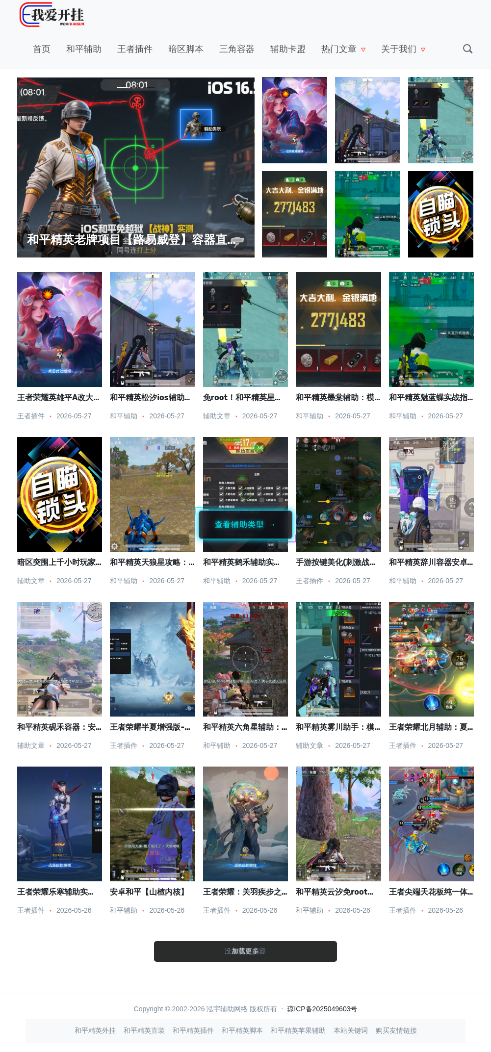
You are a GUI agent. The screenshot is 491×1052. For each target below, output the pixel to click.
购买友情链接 (396, 1030)
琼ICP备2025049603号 (322, 1009)
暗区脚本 (186, 49)
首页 (42, 49)
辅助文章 (217, 416)
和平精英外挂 (95, 1030)
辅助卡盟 (288, 49)
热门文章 (339, 49)
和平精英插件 (193, 1030)
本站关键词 (351, 1030)
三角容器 (237, 49)
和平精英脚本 (242, 1030)
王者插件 (135, 49)
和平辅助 (84, 49)
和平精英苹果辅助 (298, 1030)
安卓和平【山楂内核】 (149, 892)
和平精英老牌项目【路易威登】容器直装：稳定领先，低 (174, 240)
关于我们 (398, 49)
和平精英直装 (144, 1030)
